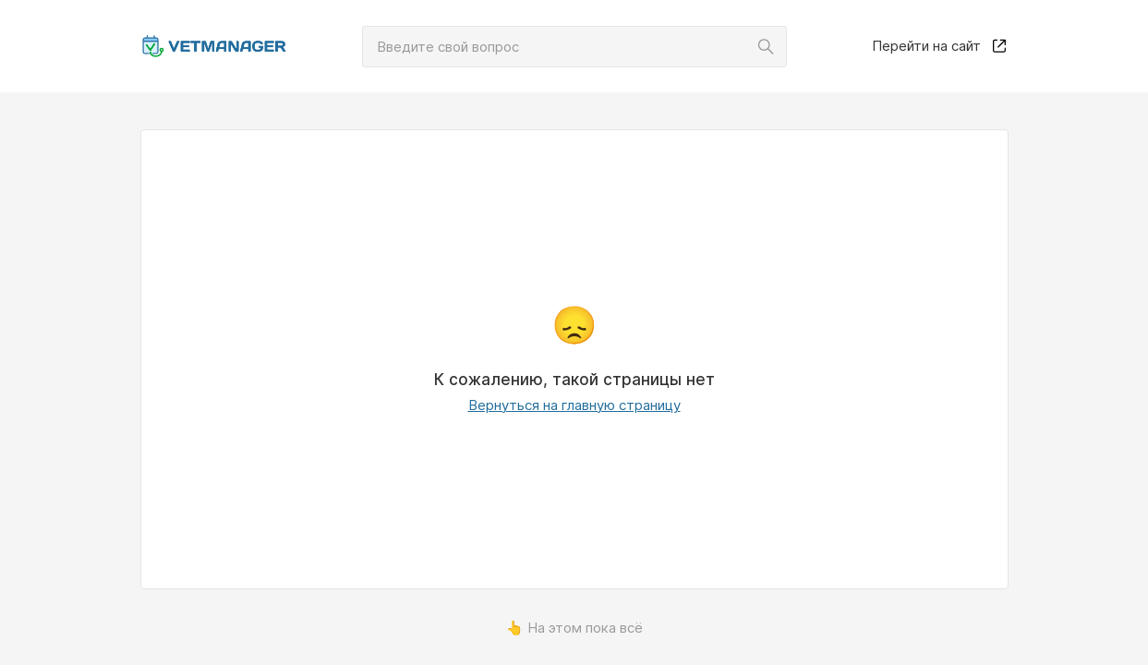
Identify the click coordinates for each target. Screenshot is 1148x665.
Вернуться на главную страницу (574, 405)
